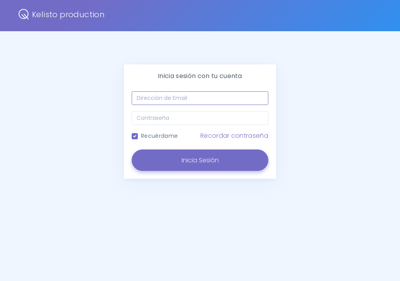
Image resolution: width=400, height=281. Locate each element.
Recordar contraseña (234, 135)
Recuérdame (159, 136)
